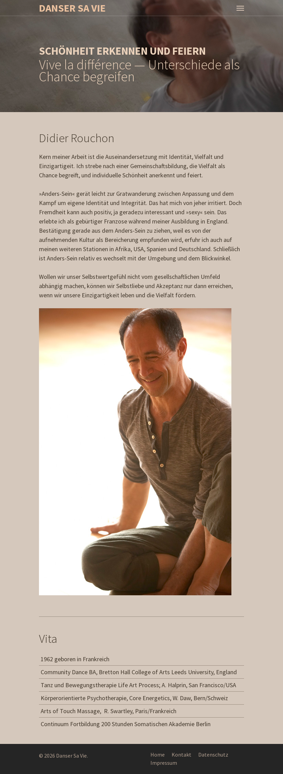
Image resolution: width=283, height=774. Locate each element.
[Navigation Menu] (240, 7)
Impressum (163, 762)
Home (157, 754)
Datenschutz (213, 754)
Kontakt (181, 754)
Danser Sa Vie (72, 8)
